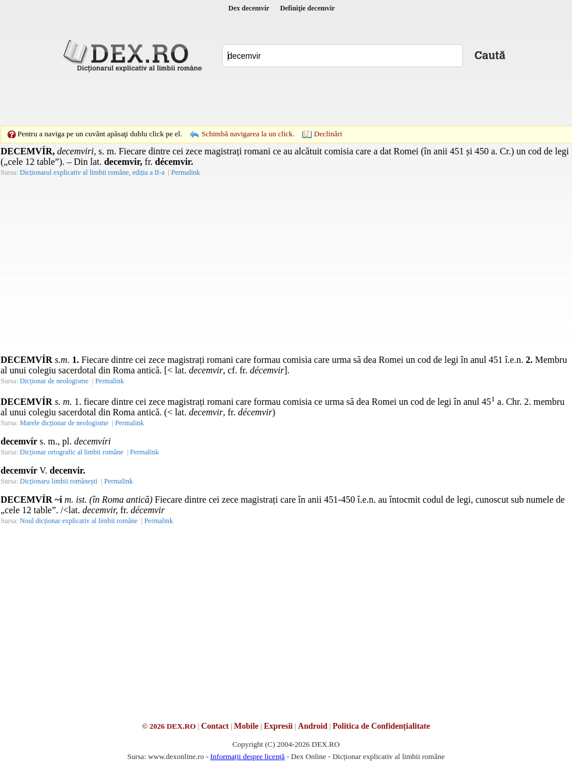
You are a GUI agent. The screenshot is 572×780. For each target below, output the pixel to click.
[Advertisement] (268, 99)
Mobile (246, 726)
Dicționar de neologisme (54, 381)
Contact (214, 726)
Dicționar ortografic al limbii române (71, 452)
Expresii (278, 726)
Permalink (185, 172)
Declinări (328, 133)
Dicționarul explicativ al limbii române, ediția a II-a (92, 172)
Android (312, 726)
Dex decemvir (248, 8)
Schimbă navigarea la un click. (248, 133)
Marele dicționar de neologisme (64, 423)
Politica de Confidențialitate (381, 726)
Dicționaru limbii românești (58, 481)
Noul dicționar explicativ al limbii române (78, 521)
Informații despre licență (247, 756)
